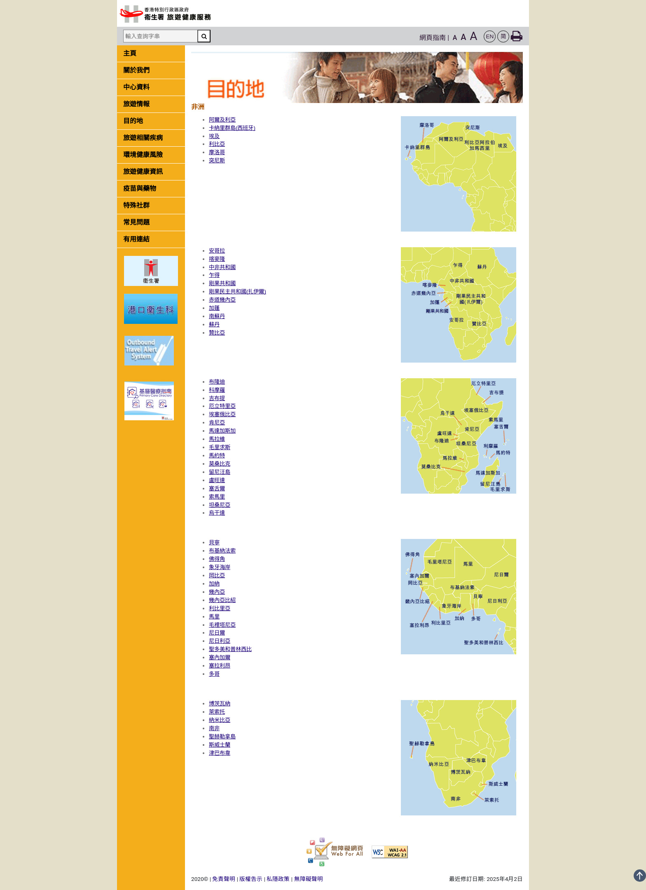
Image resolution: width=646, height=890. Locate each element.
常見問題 (136, 222)
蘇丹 (214, 324)
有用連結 (136, 239)
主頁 (129, 53)
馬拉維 (217, 439)
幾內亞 (217, 592)
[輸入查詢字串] (160, 36)
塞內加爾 (219, 657)
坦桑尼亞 (219, 505)
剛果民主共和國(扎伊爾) (237, 291)
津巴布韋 (219, 753)
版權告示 (250, 879)
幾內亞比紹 (222, 600)
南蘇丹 (217, 316)
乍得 (214, 275)
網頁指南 (432, 38)
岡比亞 (217, 575)
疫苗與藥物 (139, 188)
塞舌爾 (217, 488)
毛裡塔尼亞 (222, 625)
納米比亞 (219, 720)
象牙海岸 (219, 567)
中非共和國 (222, 267)
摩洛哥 (217, 152)
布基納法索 (222, 551)
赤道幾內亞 (222, 300)
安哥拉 (217, 251)
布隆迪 (217, 382)
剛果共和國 (222, 283)
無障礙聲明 (308, 879)
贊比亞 (217, 333)
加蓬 (214, 308)
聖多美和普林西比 (230, 649)
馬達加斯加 (222, 431)
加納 (214, 584)
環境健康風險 (143, 155)
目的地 (133, 121)
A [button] (455, 38)
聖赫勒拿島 (222, 736)
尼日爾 (217, 633)
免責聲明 (223, 879)
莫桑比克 (219, 464)
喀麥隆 (217, 259)
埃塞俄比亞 (222, 414)
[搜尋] (204, 36)
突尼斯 (217, 160)
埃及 (214, 136)
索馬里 (217, 497)
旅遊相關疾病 (143, 138)
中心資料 (136, 87)
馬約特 (217, 455)
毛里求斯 (219, 447)
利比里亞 (219, 608)
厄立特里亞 (222, 406)
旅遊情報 (136, 104)
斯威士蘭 (219, 745)
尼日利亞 (219, 641)
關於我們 (136, 70)
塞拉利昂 (219, 666)
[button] (490, 36)
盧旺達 (217, 480)
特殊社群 (136, 205)
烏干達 (217, 513)
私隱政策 (278, 879)
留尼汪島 (219, 472)
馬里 (214, 617)
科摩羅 (217, 390)
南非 (214, 728)
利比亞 (217, 144)
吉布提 (217, 398)
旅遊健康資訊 (143, 172)
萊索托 (217, 712)
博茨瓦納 (219, 703)
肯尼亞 (217, 422)
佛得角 (217, 559)
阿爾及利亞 (222, 120)
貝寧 (214, 542)
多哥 (214, 674)
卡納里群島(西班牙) (232, 128)
